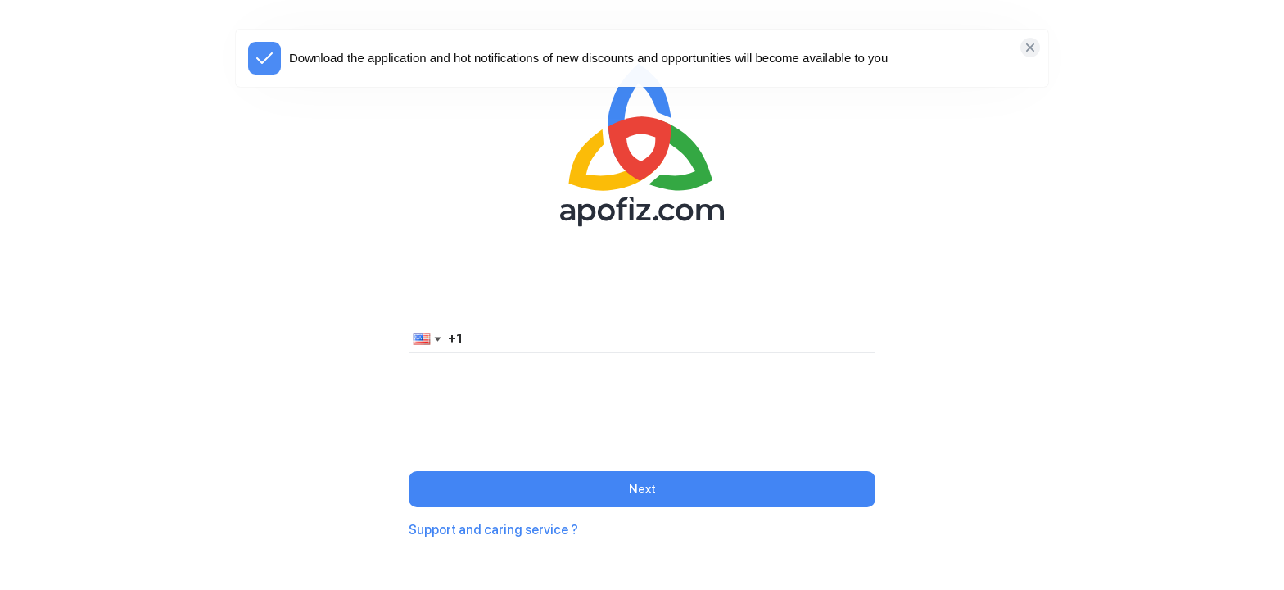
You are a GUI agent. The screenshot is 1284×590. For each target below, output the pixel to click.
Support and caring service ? (493, 530)
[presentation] (642, 398)
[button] (424, 338)
